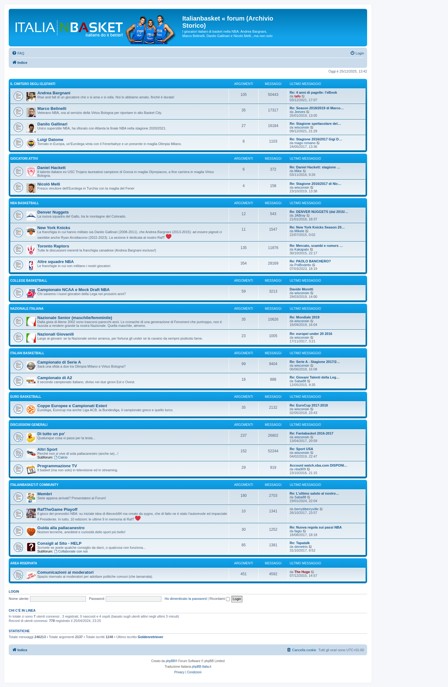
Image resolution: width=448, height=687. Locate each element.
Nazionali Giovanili (55, 334)
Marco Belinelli (51, 108)
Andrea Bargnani (53, 93)
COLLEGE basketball (28, 280)
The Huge (302, 572)
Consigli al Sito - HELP (59, 543)
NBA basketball (24, 203)
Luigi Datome (50, 139)
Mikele (299, 231)
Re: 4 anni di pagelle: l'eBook (313, 92)
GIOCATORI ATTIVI (24, 158)
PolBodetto (302, 265)
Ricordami (219, 598)
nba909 (300, 469)
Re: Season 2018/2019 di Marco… (317, 108)
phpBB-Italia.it (201, 666)
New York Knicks (53, 227)
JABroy (299, 215)
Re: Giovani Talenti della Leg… (315, 377)
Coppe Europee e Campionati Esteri (72, 405)
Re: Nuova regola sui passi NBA (316, 527)
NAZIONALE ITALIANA (27, 308)
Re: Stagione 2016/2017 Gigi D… (316, 139)
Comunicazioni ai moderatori (65, 572)
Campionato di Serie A (59, 362)
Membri (44, 494)
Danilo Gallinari (52, 124)
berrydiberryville (306, 509)
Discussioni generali (28, 424)
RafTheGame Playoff (57, 509)
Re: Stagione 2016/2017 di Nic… (315, 184)
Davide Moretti (301, 289)
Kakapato (301, 249)
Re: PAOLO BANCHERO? (310, 261)
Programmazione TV (57, 465)
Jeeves (299, 112)
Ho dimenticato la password (186, 598)
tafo (297, 96)
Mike (297, 171)
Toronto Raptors (53, 246)
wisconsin (301, 127)
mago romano (304, 143)
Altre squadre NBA (55, 261)
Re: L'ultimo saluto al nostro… (314, 493)
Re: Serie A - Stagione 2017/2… (315, 362)
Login (14, 591)
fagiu (298, 531)
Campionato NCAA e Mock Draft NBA (73, 289)
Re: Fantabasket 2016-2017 (312, 433)
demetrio (301, 546)
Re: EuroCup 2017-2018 (309, 405)
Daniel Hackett (51, 167)
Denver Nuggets (53, 212)
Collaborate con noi (71, 551)
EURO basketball (25, 396)
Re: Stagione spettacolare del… (315, 123)
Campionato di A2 (54, 377)
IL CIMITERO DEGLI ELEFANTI (32, 84)
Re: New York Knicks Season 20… (317, 227)
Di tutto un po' (51, 433)
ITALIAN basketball (27, 353)
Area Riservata (23, 563)
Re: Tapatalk (300, 543)
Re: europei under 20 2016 (311, 334)
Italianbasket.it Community (34, 485)
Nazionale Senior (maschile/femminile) (74, 317)
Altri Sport (47, 449)
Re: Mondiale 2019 (305, 317)
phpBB (170, 661)
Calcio (61, 457)
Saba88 (300, 381)
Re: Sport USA (301, 449)
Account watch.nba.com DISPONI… (319, 465)
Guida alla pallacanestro (61, 527)
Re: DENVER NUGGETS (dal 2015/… (319, 212)
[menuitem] (18, 53)
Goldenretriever (150, 637)
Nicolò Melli (48, 184)
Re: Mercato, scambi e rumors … (316, 245)
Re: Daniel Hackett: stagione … (315, 167)
